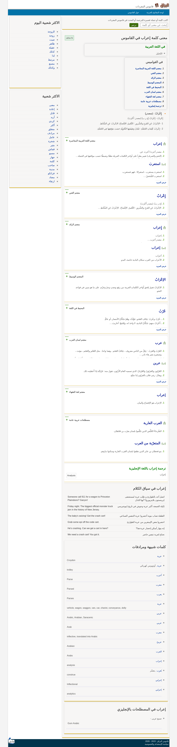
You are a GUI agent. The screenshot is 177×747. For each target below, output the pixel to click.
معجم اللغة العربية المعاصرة (148, 68)
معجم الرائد (155, 78)
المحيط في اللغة (153, 87)
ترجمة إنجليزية (154, 106)
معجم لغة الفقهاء (153, 96)
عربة (159, 556)
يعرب (158, 594)
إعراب (158, 661)
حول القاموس (132, 12)
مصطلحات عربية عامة (150, 101)
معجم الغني (155, 73)
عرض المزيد (161, 182)
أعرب (158, 575)
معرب (158, 585)
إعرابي (158, 680)
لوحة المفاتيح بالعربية (154, 12)
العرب (158, 651)
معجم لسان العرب (152, 92)
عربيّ (158, 642)
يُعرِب (158, 670)
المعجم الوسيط (154, 82)
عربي (158, 613)
